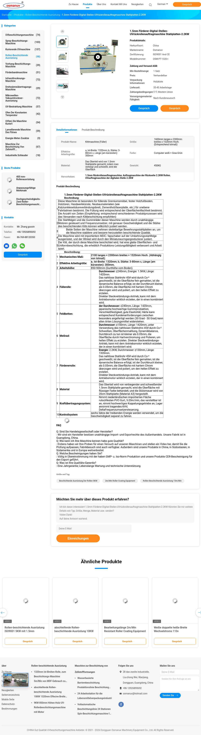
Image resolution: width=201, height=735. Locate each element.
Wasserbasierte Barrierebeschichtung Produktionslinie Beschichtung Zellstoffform (93, 683)
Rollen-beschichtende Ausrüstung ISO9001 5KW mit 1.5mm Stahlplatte (24, 631)
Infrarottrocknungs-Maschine (22, 79)
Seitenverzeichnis (11, 695)
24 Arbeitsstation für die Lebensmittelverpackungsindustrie (94, 695)
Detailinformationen (66, 129)
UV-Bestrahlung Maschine (22, 106)
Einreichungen (78, 538)
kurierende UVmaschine (22, 49)
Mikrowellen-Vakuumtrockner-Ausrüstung (22, 98)
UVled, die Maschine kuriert (22, 122)
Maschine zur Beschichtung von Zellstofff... (22, 147)
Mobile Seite (8, 699)
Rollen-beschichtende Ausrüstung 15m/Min (162, 481)
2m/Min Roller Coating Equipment (120, 481)
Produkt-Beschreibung (93, 129)
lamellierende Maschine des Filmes (22, 131)
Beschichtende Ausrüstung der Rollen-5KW (78, 481)
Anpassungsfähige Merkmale (26, 189)
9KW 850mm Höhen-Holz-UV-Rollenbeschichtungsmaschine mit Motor (50, 707)
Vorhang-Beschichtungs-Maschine (22, 65)
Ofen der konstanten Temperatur (22, 113)
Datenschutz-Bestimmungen (9, 706)
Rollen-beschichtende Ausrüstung (22, 56)
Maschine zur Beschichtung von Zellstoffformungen (91, 668)
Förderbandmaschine (22, 72)
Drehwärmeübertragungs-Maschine (22, 88)
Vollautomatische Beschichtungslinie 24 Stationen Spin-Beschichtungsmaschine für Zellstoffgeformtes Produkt (94, 709)
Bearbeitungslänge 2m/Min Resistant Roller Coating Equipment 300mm (125, 631)
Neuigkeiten (8, 690)
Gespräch (187, 4)
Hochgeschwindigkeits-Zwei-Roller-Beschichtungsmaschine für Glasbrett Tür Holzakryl (29, 202)
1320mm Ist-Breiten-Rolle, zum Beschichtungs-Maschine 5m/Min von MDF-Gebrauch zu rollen (50, 677)
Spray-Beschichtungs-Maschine (22, 42)
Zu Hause (6, 672)
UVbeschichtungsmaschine (22, 35)
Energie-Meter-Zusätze (22, 138)
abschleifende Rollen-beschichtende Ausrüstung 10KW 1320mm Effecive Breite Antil (74, 631)
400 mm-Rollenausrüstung (25, 178)
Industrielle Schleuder (22, 155)
